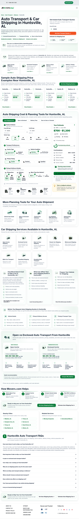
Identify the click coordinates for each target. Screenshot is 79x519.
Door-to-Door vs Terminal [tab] (47, 120)
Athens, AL (25, 428)
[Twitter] (61, 509)
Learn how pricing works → (36, 301)
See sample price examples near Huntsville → (12, 301)
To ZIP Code (31, 128)
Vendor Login (27, 512)
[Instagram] (67, 509)
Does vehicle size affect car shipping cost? (39, 479)
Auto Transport (9, 15)
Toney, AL (7, 425)
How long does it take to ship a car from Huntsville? (39, 454)
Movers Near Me (10, 513)
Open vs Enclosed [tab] (22, 120)
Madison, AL (8, 418)
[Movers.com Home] (7, 7)
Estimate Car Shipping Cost (57, 36)
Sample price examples (6, 38)
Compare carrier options (31, 38)
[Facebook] (59, 509)
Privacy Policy (10, 510)
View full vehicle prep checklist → (64, 301)
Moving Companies (49, 418)
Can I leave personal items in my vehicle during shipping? (39, 483)
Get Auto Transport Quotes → (63, 33)
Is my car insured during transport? (39, 487)
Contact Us (9, 508)
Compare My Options (67, 376)
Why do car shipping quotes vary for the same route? (39, 467)
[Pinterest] (72, 509)
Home (2, 15)
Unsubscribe (26, 514)
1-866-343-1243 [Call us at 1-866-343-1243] (11, 2)
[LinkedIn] (69, 509)
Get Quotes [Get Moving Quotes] (68, 2)
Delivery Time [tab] (34, 120)
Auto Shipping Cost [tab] (9, 120)
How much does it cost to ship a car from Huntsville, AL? (39, 444)
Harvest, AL (26, 422)
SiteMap (25, 506)
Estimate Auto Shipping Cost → (66, 405)
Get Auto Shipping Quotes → (68, 84)
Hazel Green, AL (27, 425)
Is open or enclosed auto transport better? (39, 458)
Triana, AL (25, 418)
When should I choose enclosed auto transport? (39, 475)
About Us (8, 506)
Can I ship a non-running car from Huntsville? (39, 462)
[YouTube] (64, 509)
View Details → (6, 107)
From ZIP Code (53, 26)
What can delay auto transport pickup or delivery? (39, 471)
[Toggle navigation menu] (77, 8)
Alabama (16, 15)
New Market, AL (9, 428)
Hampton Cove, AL (9, 422)
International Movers (67, 418)
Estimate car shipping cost (19, 38)
